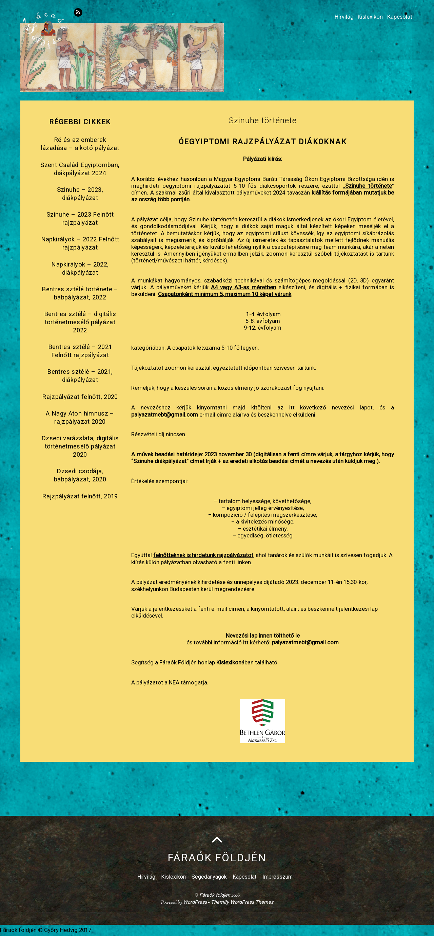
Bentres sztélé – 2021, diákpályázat (80, 376)
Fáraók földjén (214, 896)
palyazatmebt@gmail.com (164, 414)
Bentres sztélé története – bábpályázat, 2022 (80, 293)
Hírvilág (331, 14)
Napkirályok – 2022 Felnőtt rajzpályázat (80, 244)
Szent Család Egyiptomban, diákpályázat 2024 (79, 169)
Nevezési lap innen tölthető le (263, 635)
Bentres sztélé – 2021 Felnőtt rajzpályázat (80, 351)
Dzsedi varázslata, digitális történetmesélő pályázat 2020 (80, 447)
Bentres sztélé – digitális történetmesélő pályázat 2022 (80, 322)
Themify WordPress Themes (242, 903)
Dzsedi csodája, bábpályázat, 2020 (80, 475)
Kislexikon (362, 14)
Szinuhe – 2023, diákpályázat (80, 194)
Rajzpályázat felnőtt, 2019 (80, 496)
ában (235, 662)
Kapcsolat (397, 14)
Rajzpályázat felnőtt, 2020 (80, 397)
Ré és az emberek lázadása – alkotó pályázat (80, 144)
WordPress (195, 903)
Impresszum (277, 877)
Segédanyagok (209, 877)
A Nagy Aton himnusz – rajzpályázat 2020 (80, 418)
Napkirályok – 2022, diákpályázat (79, 268)
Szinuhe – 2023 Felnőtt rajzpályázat (80, 219)
